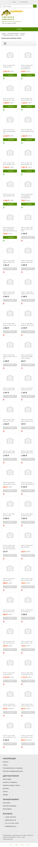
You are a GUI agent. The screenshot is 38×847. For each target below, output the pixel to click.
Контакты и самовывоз (10, 782)
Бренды (5, 794)
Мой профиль (7, 809)
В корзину (10, 75)
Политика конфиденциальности (13, 771)
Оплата (5, 791)
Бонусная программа (9, 806)
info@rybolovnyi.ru (10, 826)
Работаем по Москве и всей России (11, 21)
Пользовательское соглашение (13, 768)
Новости (5, 762)
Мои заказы (6, 803)
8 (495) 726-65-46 (6, 17)
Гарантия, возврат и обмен (11, 785)
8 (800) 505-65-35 (6, 19)
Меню (19, 29)
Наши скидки (7, 779)
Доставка (6, 788)
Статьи (5, 765)
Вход (13, 2)
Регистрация (23, 2)
